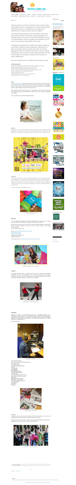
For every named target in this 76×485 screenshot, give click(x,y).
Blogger (49, 482)
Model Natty (39, 14)
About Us (17, 14)
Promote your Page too (56, 241)
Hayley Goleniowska (17, 83)
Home (31, 469)
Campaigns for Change (46, 14)
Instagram (38, 239)
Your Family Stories (22, 14)
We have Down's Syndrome (55, 14)
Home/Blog (12, 14)
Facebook (23, 239)
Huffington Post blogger (16, 233)
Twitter (27, 239)
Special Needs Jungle (16, 232)
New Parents (28, 14)
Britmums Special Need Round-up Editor (23, 231)
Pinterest (31, 239)
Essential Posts (34, 14)
